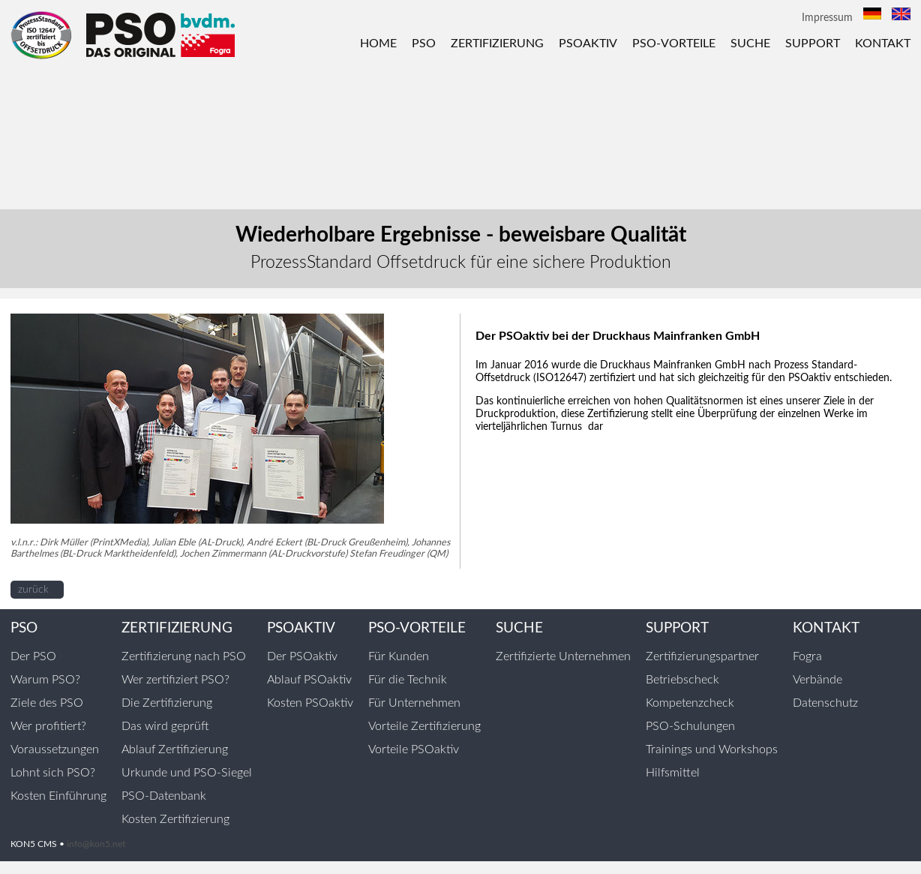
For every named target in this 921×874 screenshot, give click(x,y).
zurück (33, 589)
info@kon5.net (96, 843)
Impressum (827, 18)
